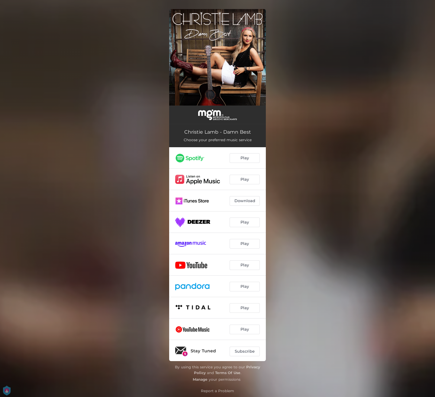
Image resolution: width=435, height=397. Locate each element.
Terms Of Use (227, 372)
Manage (200, 379)
